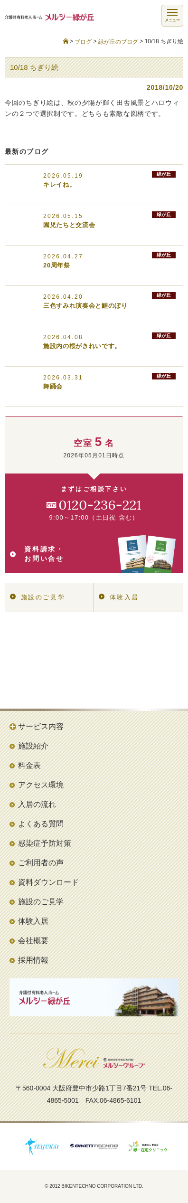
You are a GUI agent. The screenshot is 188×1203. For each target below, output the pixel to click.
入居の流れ (37, 804)
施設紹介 (33, 746)
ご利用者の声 (41, 863)
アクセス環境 (41, 785)
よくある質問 (41, 824)
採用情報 (33, 960)
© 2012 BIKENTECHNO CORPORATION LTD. (94, 1186)
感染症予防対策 (44, 843)
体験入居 (119, 597)
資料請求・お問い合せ (93, 554)
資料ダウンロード (48, 882)
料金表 (29, 765)
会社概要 (33, 941)
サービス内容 (41, 726)
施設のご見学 (37, 597)
